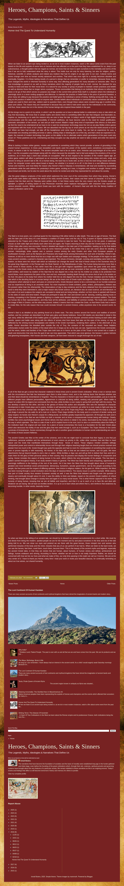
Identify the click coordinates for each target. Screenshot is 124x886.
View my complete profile (17, 774)
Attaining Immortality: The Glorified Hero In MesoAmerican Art (41, 692)
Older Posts (111, 584)
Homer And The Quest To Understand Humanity (31, 30)
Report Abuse (14, 804)
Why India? (23, 650)
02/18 (15, 857)
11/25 (15, 835)
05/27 (15, 850)
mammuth (73, 876)
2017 (13, 864)
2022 (13, 819)
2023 (13, 816)
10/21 (15, 838)
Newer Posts (13, 584)
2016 (13, 867)
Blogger (90, 876)
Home (62, 584)
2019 (13, 829)
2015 (13, 871)
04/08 (15, 854)
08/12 (15, 844)
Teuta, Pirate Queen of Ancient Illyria (32, 681)
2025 (13, 810)
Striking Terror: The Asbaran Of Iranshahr (33, 713)
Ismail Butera (25, 761)
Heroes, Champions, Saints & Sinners (54, 9)
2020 (13, 826)
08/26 (15, 841)
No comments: (28, 577)
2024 (13, 813)
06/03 (15, 847)
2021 (13, 822)
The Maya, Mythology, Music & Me (31, 660)
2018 (13, 832)
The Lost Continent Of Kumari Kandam (25, 590)
